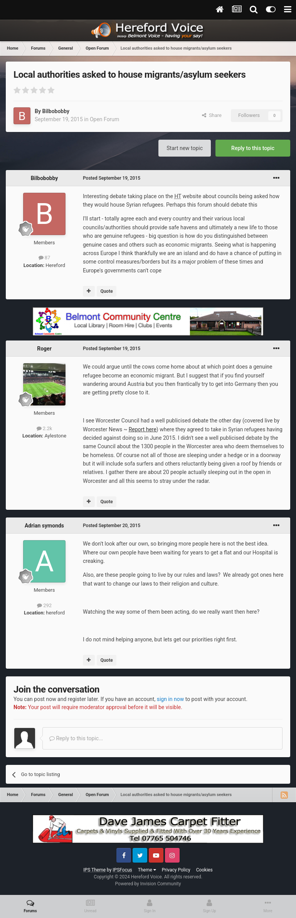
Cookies (204, 870)
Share (212, 115)
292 (44, 605)
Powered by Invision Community (148, 883)
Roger (44, 349)
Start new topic (184, 148)
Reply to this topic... (76, 738)
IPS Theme (94, 870)
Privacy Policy (176, 870)
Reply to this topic (252, 148)
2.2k (44, 428)
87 (44, 257)
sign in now (170, 699)
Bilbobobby (55, 111)
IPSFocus (122, 870)
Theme (147, 870)
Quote (106, 291)
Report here (142, 429)
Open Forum (104, 119)
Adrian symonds (44, 525)
